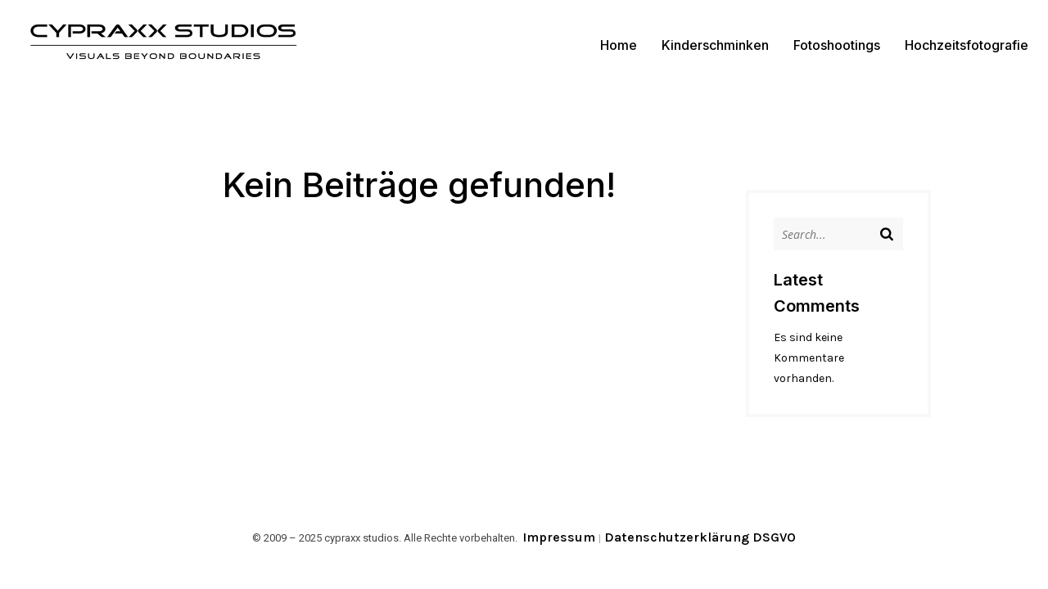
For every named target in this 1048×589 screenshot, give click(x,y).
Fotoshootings (836, 45)
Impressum (558, 537)
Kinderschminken (715, 45)
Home (618, 45)
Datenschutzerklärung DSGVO (700, 537)
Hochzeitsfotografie (966, 45)
